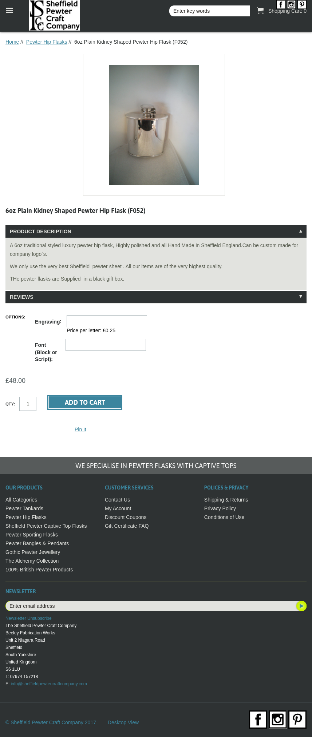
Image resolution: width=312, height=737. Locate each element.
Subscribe (301, 606)
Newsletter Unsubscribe (28, 618)
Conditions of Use (224, 517)
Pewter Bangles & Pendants (37, 543)
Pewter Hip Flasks (46, 42)
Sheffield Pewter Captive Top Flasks (46, 525)
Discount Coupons (125, 517)
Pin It (80, 429)
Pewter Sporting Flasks (31, 534)
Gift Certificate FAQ (127, 525)
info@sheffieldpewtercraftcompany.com (49, 683)
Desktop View (123, 722)
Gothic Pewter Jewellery (32, 552)
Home (12, 42)
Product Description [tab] (40, 231)
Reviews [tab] (21, 297)
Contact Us (117, 499)
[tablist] (156, 264)
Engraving (47, 322)
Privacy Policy (220, 508)
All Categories (21, 499)
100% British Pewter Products (39, 569)
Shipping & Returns (226, 499)
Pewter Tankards (24, 508)
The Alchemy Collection (32, 560)
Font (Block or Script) (46, 352)
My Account (118, 508)
